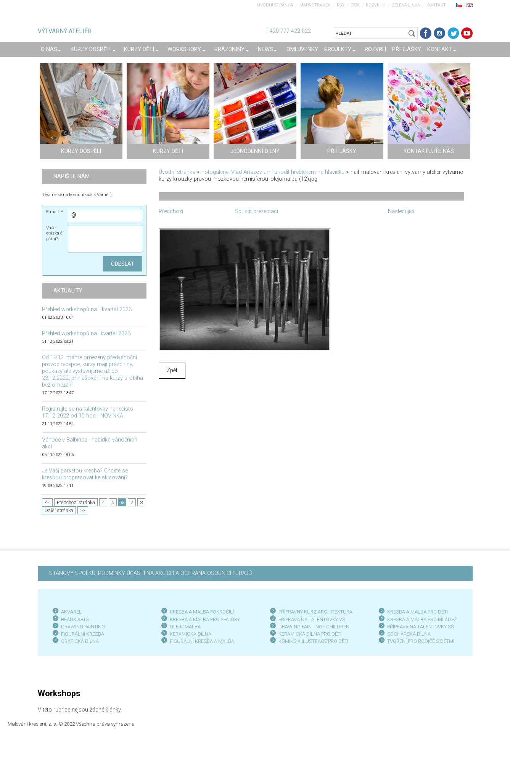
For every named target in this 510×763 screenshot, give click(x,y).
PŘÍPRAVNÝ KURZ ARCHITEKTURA (315, 612)
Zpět (172, 370)
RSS (340, 5)
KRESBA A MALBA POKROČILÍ (202, 612)
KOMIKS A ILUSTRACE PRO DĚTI (313, 641)
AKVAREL (71, 612)
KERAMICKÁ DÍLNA (190, 634)
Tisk (355, 5)
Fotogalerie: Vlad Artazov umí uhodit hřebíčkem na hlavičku (272, 172)
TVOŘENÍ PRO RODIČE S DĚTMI (420, 641)
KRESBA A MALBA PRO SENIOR (203, 619)
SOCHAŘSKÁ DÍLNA (409, 634)
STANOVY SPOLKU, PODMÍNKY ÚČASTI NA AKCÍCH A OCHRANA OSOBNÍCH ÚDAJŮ (150, 573)
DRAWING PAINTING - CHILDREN (313, 627)
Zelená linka (406, 5)
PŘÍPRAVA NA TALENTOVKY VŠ (311, 619)
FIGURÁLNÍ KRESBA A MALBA (202, 641)
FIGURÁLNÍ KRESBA (82, 634)
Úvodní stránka (275, 5)
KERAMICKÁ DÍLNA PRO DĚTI (309, 634)
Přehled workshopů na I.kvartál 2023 (86, 333)
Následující (401, 211)
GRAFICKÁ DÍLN (78, 641)
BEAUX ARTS (75, 619)
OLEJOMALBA (185, 627)
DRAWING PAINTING (83, 627)
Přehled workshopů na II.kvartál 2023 (87, 309)
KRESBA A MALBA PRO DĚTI (417, 612)
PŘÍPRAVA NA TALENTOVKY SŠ (420, 627)
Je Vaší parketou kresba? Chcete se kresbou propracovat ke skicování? (85, 474)
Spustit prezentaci (256, 211)
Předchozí (171, 211)
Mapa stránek (314, 5)
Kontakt (436, 5)
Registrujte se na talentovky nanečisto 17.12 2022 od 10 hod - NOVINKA (87, 412)
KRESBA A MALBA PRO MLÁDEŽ (422, 619)
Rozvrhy (375, 5)
